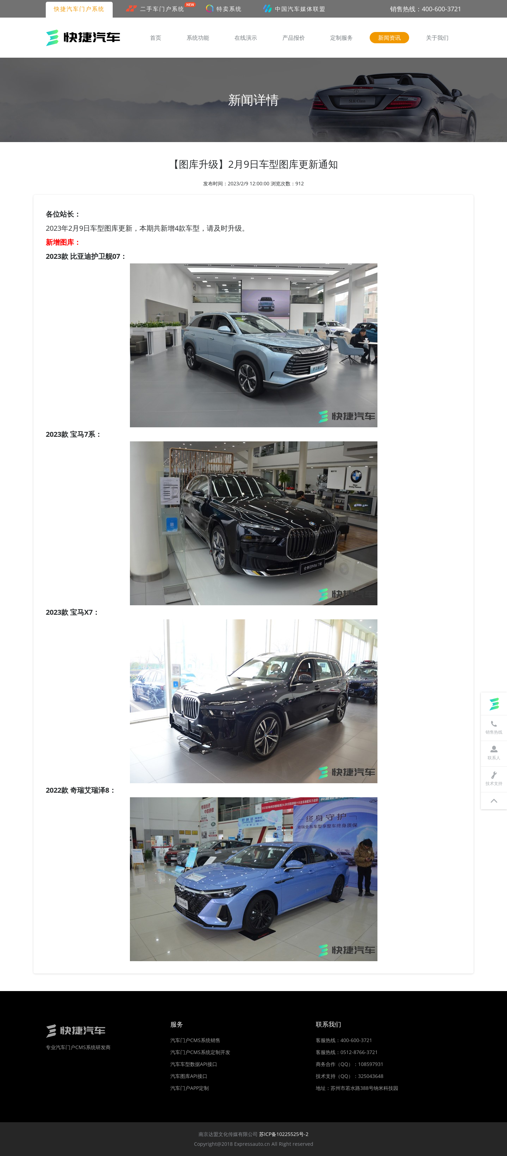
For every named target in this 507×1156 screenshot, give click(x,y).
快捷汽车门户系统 (79, 9)
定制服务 (341, 37)
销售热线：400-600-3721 (425, 9)
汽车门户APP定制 (189, 1088)
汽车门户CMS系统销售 (195, 1040)
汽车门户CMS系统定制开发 (200, 1052)
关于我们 (437, 37)
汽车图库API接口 (188, 1076)
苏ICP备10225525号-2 (283, 1134)
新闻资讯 (389, 37)
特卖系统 (224, 9)
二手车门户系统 (159, 8)
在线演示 (245, 37)
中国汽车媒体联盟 (294, 9)
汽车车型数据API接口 (193, 1064)
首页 (155, 37)
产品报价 (293, 37)
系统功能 (198, 37)
